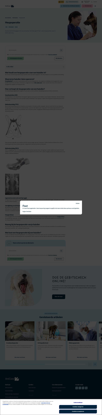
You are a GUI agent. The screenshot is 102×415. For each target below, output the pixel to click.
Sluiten (77, 203)
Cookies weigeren (78, 406)
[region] (51, 407)
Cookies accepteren (78, 411)
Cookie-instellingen (78, 402)
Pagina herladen (27, 211)
